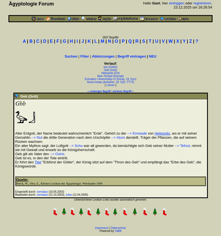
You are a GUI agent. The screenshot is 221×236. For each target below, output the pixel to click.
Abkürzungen (103, 56)
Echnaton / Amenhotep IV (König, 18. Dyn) (110, 79)
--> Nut (36, 137)
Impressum (101, 227)
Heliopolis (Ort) (110, 73)
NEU (152, 56)
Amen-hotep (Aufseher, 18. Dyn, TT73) (110, 82)
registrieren (202, 3)
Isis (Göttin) (110, 67)
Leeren (110, 85)
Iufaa (69, 194)
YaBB (118, 230)
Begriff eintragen (131, 56)
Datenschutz (118, 227)
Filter (84, 56)
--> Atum (118, 137)
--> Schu (76, 146)
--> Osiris (57, 154)
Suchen (71, 56)
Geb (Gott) (110, 70)
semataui (42, 191)
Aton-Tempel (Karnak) (110, 76)
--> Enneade (137, 133)
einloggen (176, 3)
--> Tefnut (182, 146)
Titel (38, 162)
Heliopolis (162, 133)
